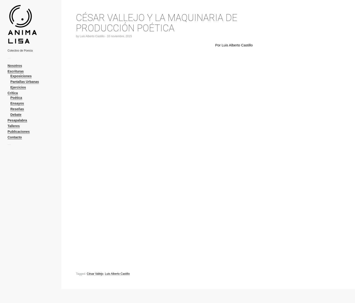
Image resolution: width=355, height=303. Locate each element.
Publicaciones (19, 131)
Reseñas (17, 109)
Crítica (13, 93)
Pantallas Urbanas (24, 82)
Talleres (14, 126)
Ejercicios (18, 87)
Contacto (15, 137)
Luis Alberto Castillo (92, 36)
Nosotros (15, 66)
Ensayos (17, 103)
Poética (16, 98)
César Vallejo (95, 273)
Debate (15, 115)
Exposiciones (21, 76)
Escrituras (16, 71)
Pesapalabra (17, 120)
